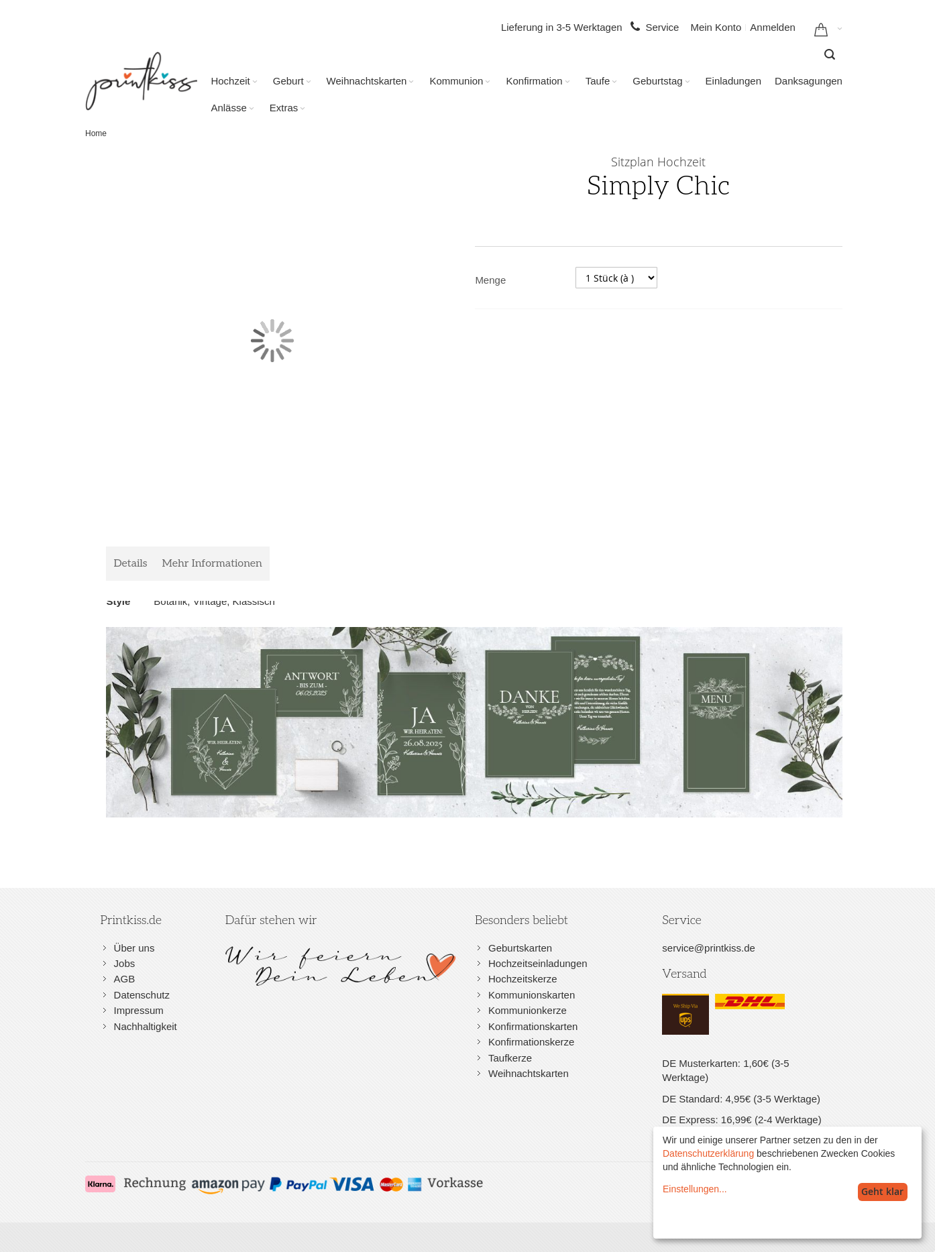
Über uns (134, 948)
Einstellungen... (695, 1189)
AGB (124, 978)
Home (96, 133)
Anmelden (772, 27)
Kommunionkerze (527, 1010)
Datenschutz (142, 995)
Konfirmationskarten (533, 1026)
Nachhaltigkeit (145, 1026)
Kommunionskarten (531, 995)
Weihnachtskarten (528, 1073)
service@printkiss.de (708, 948)
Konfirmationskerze (531, 1041)
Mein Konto (715, 27)
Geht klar (882, 1191)
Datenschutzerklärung (708, 1153)
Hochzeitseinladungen (538, 963)
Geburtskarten (520, 948)
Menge (490, 280)
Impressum (139, 1010)
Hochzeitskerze (522, 978)
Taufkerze (510, 1058)
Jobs (124, 963)
